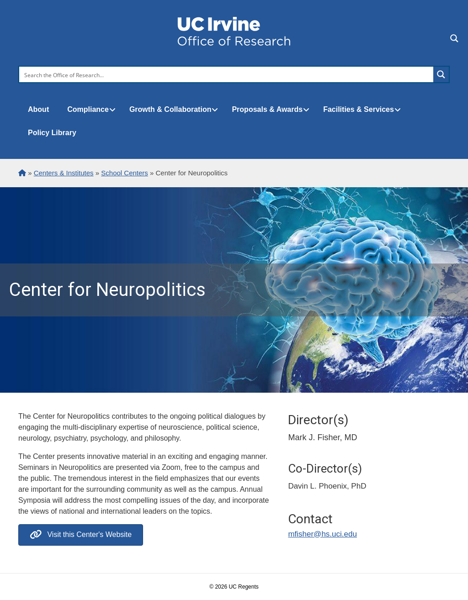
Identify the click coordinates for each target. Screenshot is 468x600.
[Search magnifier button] (441, 74)
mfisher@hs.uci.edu (322, 534)
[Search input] (226, 74)
